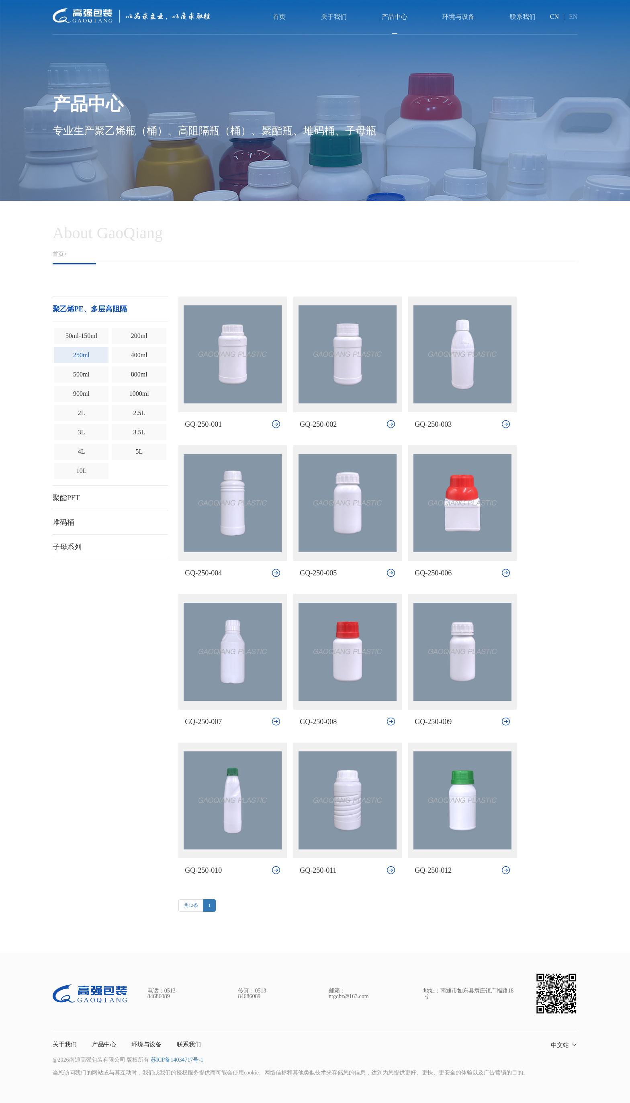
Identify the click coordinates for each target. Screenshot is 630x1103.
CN (554, 16)
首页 (279, 16)
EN (573, 16)
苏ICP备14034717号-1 (177, 1060)
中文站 (560, 1045)
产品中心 (104, 1044)
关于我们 (65, 1044)
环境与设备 (146, 1044)
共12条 (191, 905)
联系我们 (189, 1044)
